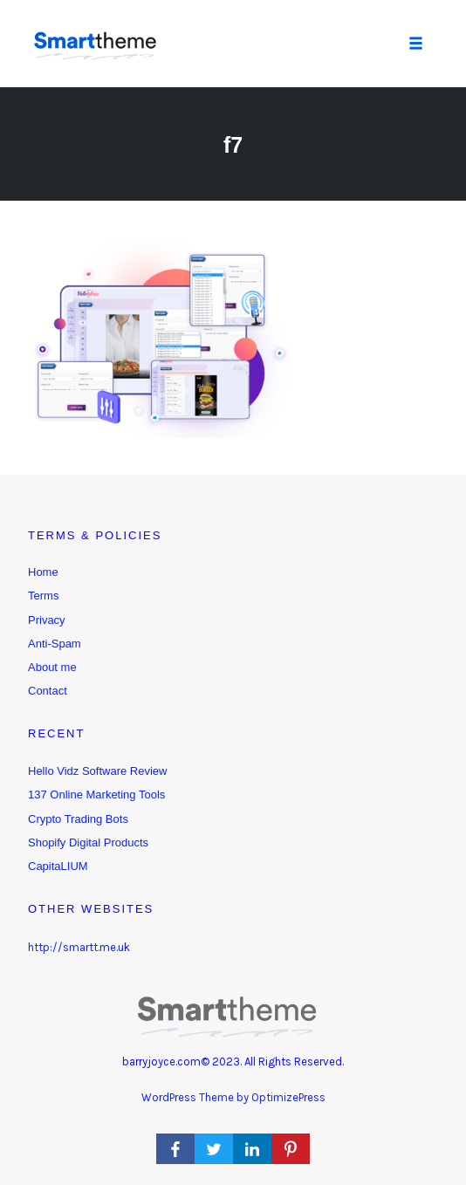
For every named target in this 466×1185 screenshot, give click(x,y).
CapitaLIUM (58, 866)
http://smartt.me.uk (79, 947)
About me (52, 667)
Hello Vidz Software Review (97, 770)
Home (43, 572)
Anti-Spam (54, 643)
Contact (47, 690)
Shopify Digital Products (88, 842)
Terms (43, 595)
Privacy (46, 620)
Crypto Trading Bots (78, 818)
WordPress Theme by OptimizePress (233, 1097)
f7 (233, 145)
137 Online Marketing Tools (96, 794)
